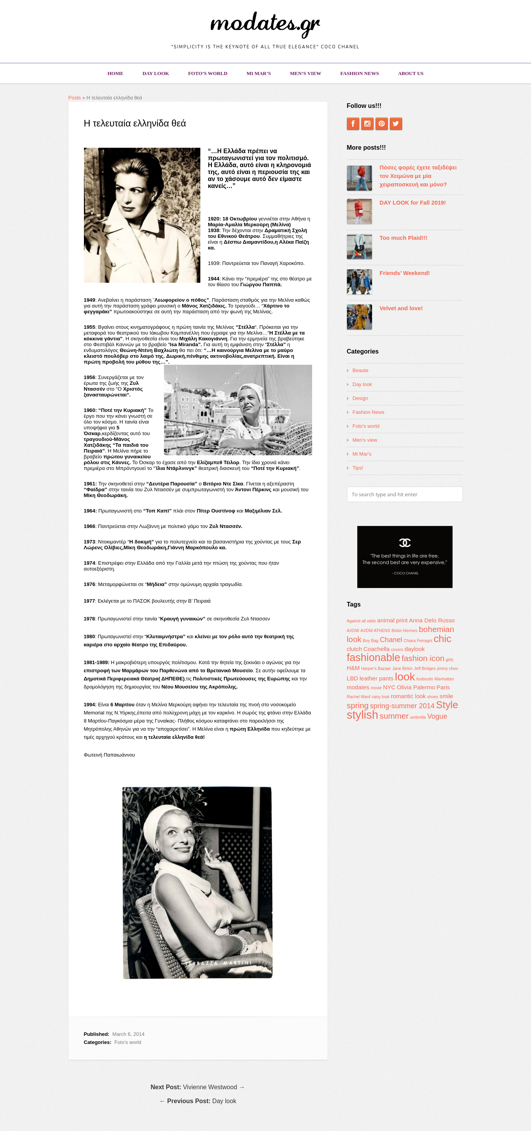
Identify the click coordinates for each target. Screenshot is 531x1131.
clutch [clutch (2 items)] (354, 649)
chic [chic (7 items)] (442, 638)
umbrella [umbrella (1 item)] (418, 717)
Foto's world (128, 1042)
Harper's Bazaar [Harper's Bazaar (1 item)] (376, 668)
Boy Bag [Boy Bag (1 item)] (370, 640)
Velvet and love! (401, 308)
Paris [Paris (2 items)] (443, 687)
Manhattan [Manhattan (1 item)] (444, 679)
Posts (74, 98)
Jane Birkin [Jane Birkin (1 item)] (402, 668)
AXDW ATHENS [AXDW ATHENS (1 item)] (375, 630)
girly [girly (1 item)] (450, 659)
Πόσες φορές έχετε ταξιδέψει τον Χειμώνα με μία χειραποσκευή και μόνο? (418, 176)
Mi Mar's (362, 454)
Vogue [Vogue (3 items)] (437, 716)
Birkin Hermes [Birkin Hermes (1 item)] (405, 630)
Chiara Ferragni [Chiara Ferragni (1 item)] (417, 640)
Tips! (358, 468)
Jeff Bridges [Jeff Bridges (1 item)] (425, 668)
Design (360, 398)
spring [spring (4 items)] (358, 705)
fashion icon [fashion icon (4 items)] (422, 658)
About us (410, 73)
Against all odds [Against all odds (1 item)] (361, 620)
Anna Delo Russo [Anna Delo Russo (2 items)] (432, 620)
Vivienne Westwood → (198, 1087)
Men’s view (305, 73)
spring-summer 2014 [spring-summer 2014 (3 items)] (402, 706)
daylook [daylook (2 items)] (415, 649)
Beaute (361, 370)
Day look (155, 73)
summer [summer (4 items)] (394, 715)
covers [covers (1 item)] (397, 649)
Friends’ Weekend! (405, 273)
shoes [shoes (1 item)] (432, 696)
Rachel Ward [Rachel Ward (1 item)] (359, 696)
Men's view (365, 440)
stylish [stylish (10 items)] (362, 714)
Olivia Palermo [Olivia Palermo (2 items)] (416, 687)
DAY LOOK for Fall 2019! (413, 203)
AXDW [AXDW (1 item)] (353, 630)
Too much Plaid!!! (404, 238)
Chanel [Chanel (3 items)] (391, 640)
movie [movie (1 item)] (376, 687)
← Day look (197, 1101)
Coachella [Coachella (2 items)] (377, 649)
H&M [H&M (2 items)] (353, 668)
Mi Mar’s (258, 73)
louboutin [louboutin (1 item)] (425, 679)
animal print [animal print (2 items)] (392, 620)
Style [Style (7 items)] (447, 704)
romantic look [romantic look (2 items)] (408, 696)
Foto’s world (207, 73)
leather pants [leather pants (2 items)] (377, 678)
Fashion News (359, 73)
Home (115, 73)
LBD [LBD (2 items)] (353, 678)
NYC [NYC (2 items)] (389, 687)
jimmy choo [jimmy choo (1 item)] (447, 668)
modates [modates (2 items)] (358, 687)
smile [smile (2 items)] (446, 696)
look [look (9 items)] (405, 676)
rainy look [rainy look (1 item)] (380, 696)
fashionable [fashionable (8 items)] (373, 657)
